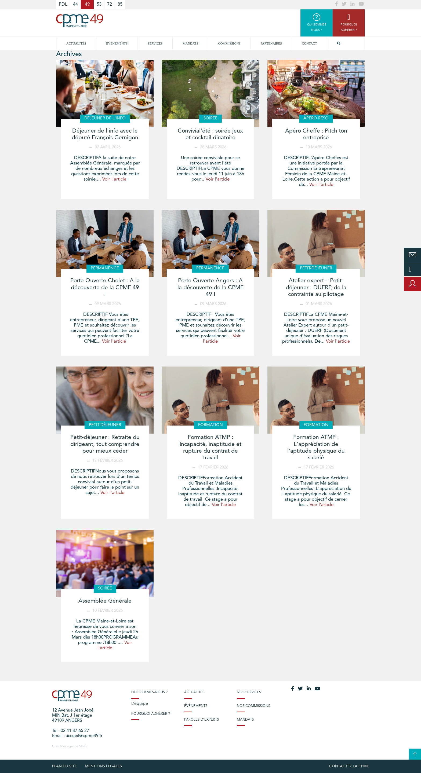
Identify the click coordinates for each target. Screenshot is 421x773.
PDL (63, 4)
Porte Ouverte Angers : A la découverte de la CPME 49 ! (210, 287)
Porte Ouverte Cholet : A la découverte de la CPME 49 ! (105, 287)
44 (75, 4)
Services (155, 43)
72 (109, 4)
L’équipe (139, 704)
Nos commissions (253, 706)
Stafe (83, 746)
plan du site (64, 766)
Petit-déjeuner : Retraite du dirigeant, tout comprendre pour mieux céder (105, 444)
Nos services (249, 692)
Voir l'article (114, 179)
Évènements (117, 43)
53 (99, 4)
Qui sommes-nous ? (149, 692)
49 (87, 4)
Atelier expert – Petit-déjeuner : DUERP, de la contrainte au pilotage (316, 287)
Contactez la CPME (349, 766)
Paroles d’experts (201, 719)
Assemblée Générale (105, 601)
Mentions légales (103, 766)
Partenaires (271, 43)
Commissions (229, 43)
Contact (309, 43)
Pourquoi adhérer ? (150, 714)
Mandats (190, 43)
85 (120, 4)
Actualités (76, 43)
